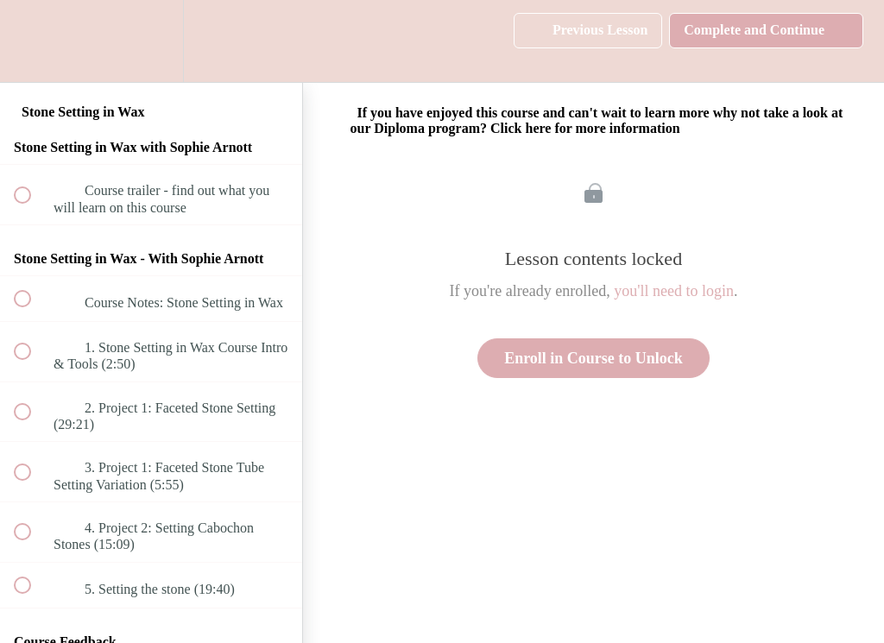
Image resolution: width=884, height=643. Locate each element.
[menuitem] (151, 41)
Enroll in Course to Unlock (593, 358)
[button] (32, 41)
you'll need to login (674, 290)
